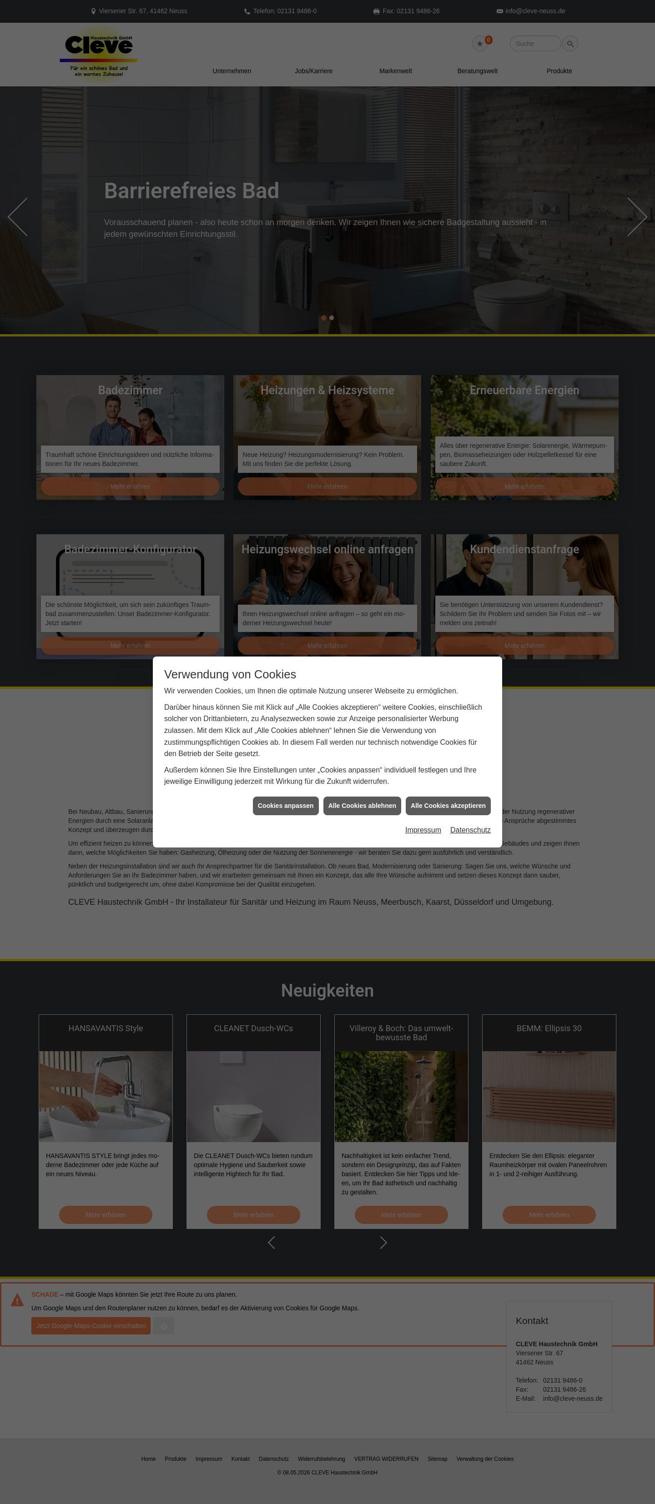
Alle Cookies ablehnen (362, 805)
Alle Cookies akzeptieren (448, 805)
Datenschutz (470, 830)
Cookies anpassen (286, 805)
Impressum (423, 830)
